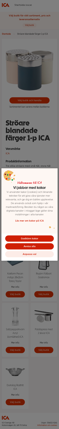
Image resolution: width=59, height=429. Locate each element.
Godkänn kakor (29, 238)
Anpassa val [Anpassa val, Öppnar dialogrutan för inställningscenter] (29, 254)
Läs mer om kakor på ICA (29, 220)
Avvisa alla (30, 246)
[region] (29, 214)
